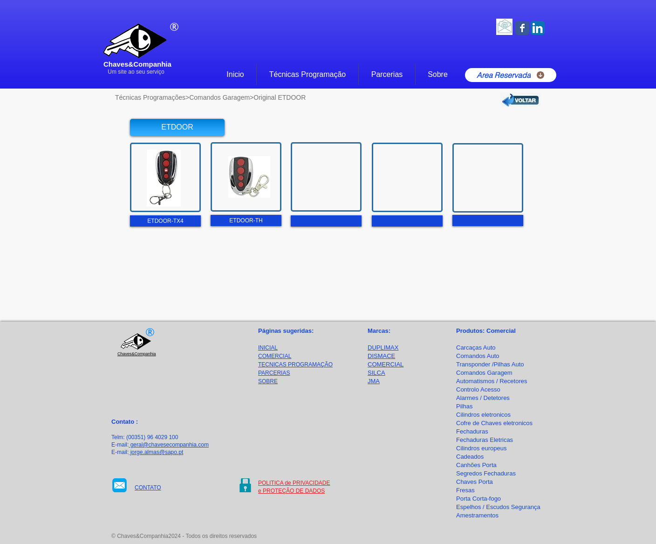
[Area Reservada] (510, 75)
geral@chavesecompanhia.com (169, 444)
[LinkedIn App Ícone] (538, 28)
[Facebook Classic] (522, 28)
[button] (177, 127)
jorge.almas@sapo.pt (156, 452)
